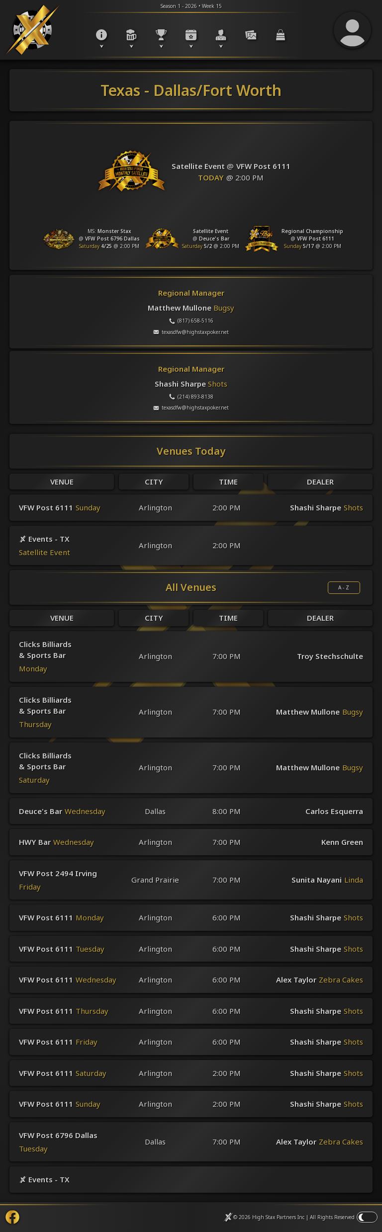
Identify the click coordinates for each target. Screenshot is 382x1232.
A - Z (343, 587)
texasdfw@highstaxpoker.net (191, 332)
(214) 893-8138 (191, 396)
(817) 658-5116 (191, 320)
